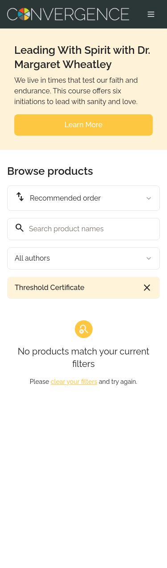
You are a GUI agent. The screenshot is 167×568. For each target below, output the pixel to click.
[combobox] (83, 198)
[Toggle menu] (151, 14)
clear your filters (74, 381)
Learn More (83, 125)
